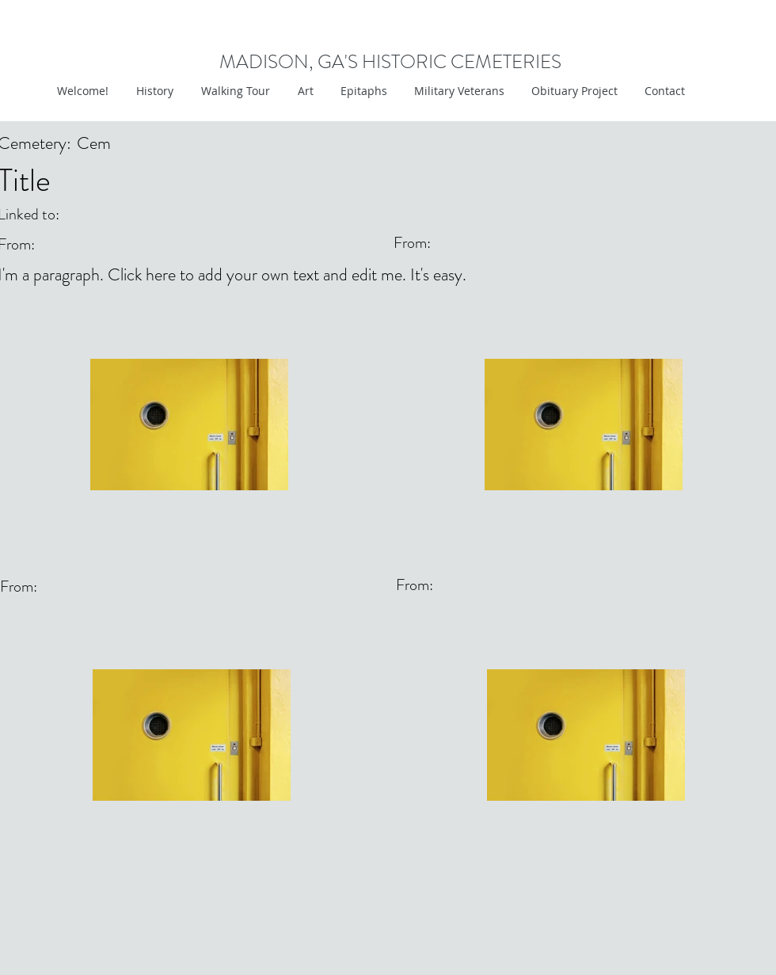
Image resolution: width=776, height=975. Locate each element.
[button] (303, 91)
